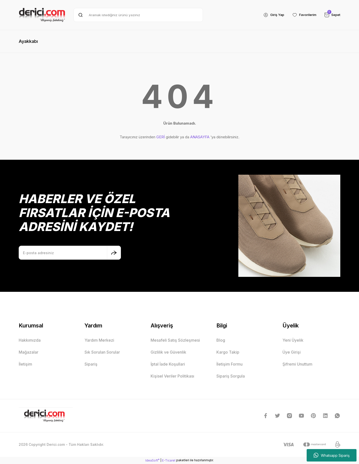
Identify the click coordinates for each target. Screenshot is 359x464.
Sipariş (91, 364)
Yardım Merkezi (99, 340)
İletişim (25, 364)
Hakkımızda (30, 340)
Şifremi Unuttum (297, 364)
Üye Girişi (291, 352)
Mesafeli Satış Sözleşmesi (175, 340)
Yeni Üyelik (292, 340)
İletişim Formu (229, 364)
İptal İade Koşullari (168, 364)
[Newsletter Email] (70, 253)
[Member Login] (269, 15)
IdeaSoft (152, 460)
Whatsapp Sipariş (332, 455)
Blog (220, 340)
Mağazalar (28, 352)
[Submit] (114, 253)
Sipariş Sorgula (230, 376)
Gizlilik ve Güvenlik (168, 352)
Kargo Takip (227, 352)
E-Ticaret (169, 460)
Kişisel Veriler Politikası (172, 376)
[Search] (138, 15)
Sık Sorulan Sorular (102, 352)
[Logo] (42, 15)
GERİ (160, 137)
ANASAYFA (199, 137)
